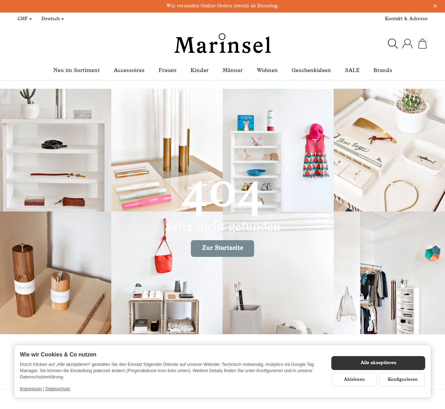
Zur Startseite (222, 248)
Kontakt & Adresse (406, 19)
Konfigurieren (403, 379)
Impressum (31, 388)
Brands (382, 70)
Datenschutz (58, 388)
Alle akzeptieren (378, 363)
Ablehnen (354, 379)
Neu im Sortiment (76, 70)
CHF (24, 19)
